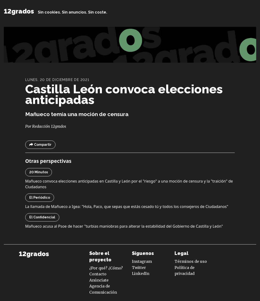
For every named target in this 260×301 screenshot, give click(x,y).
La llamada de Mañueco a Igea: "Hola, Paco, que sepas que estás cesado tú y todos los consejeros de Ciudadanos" (126, 206)
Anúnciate (99, 280)
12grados (19, 11)
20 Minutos (38, 172)
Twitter (139, 267)
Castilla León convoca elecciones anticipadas (124, 94)
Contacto (97, 274)
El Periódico (39, 197)
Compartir (40, 145)
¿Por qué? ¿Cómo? (106, 268)
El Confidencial (42, 217)
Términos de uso (191, 261)
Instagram (142, 261)
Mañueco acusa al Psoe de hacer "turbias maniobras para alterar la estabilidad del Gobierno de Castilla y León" (124, 226)
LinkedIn (140, 273)
